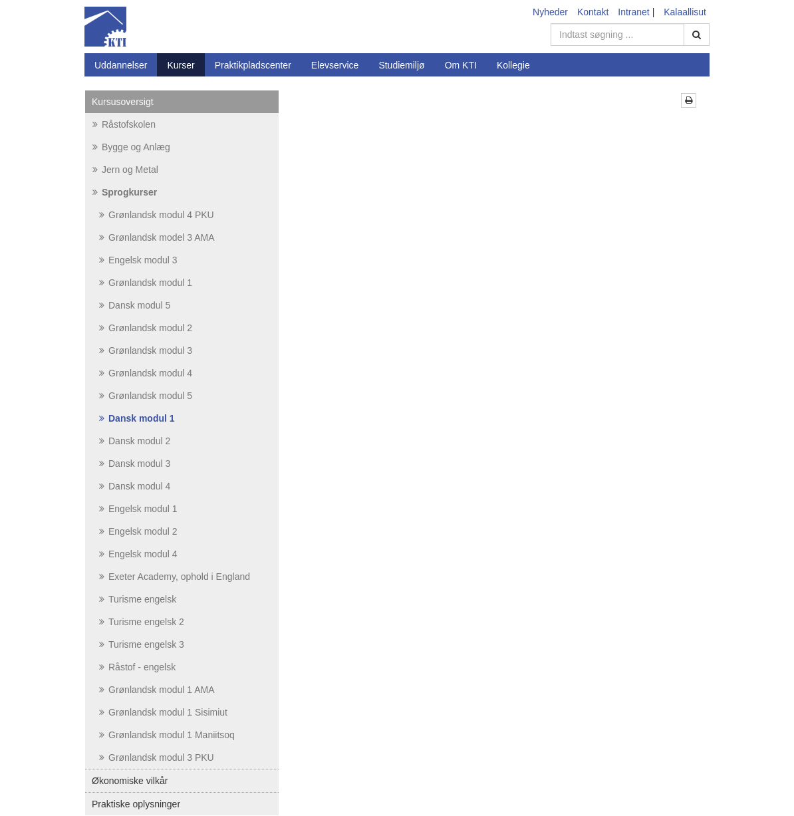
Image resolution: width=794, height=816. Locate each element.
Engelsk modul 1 (138, 508)
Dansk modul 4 (134, 486)
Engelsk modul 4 (138, 554)
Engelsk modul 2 (138, 531)
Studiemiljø (401, 65)
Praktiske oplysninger (136, 804)
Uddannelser (120, 65)
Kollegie (513, 65)
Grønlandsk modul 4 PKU (156, 214)
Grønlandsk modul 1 (145, 282)
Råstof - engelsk (137, 667)
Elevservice (335, 65)
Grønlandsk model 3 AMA (157, 237)
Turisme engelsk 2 (141, 621)
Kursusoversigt (123, 101)
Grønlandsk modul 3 (145, 350)
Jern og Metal (125, 169)
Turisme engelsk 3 (141, 644)
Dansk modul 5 (134, 305)
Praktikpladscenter (253, 65)
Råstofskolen (124, 124)
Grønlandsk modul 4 (145, 373)
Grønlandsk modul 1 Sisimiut (163, 712)
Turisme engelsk (137, 599)
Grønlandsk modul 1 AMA (157, 689)
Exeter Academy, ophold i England (174, 576)
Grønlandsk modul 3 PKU (156, 757)
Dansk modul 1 (137, 418)
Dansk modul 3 (134, 463)
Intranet (633, 12)
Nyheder (550, 12)
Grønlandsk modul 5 (145, 395)
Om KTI (461, 65)
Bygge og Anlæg (131, 147)
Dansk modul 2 (134, 441)
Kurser (180, 65)
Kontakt (592, 12)
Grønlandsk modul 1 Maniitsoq (167, 735)
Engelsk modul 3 (138, 260)
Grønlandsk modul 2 (145, 328)
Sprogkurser (124, 192)
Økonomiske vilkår (130, 780)
